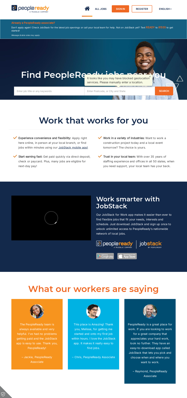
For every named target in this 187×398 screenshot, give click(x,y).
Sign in (120, 8)
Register (142, 8)
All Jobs (101, 8)
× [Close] (150, 76)
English (165, 8)
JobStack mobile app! (73, 147)
